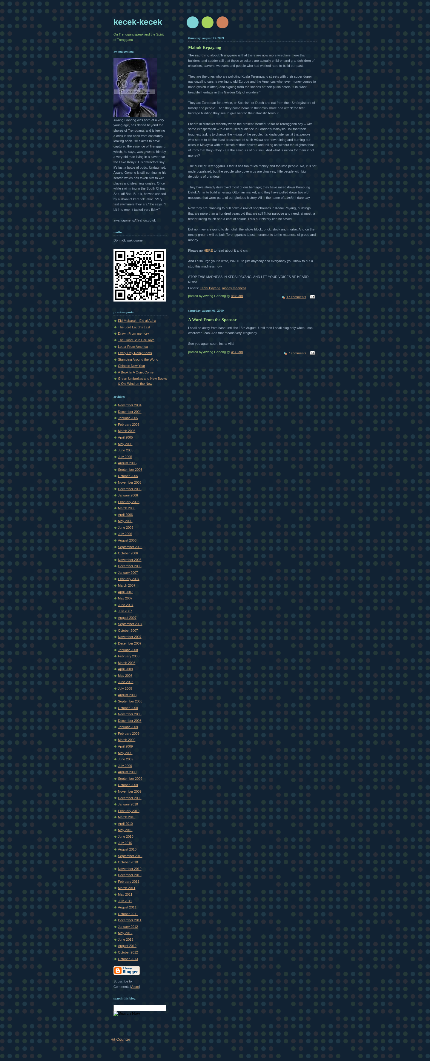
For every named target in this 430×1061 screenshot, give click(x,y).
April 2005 (125, 437)
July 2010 (125, 843)
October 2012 (128, 952)
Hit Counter (120, 1039)
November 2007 (130, 637)
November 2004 (130, 405)
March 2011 (126, 888)
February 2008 (128, 656)
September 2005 (130, 469)
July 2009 (125, 766)
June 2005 (125, 450)
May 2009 (125, 753)
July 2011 (125, 901)
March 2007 (126, 585)
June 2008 (125, 682)
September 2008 (130, 701)
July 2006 (125, 534)
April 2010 (125, 823)
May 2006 (125, 521)
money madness (234, 288)
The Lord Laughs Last (134, 327)
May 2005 (125, 444)
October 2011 (128, 914)
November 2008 (130, 714)
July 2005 (125, 457)
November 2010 (130, 869)
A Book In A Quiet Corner (136, 372)
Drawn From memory (133, 333)
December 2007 (130, 643)
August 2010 (127, 849)
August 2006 (127, 540)
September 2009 (130, 778)
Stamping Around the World (138, 359)
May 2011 (125, 894)
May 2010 (125, 830)
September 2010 (130, 856)
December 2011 (130, 920)
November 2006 (130, 560)
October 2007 (128, 630)
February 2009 (128, 733)
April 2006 (125, 514)
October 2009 (128, 785)
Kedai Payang (210, 288)
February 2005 (128, 424)
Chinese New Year (131, 365)
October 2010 (128, 862)
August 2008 (127, 695)
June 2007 (125, 605)
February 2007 (128, 579)
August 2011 (127, 907)
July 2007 (125, 611)
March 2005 (126, 431)
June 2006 (125, 527)
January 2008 (128, 650)
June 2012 (125, 939)
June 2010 (125, 836)
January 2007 (128, 572)
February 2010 (128, 811)
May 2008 (125, 675)
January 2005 (128, 418)
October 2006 (128, 553)
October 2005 (128, 476)
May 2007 (125, 598)
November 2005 (130, 482)
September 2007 (130, 624)
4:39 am (237, 352)
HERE (208, 250)
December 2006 (130, 566)
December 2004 (130, 411)
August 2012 (127, 946)
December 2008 (130, 720)
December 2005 (130, 489)
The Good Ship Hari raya (136, 340)
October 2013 (128, 959)
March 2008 (126, 663)
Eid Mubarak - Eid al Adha (137, 320)
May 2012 (125, 933)
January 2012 (128, 926)
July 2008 (125, 688)
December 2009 (130, 798)
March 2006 (126, 508)
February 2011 (128, 881)
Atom (135, 986)
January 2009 (128, 727)
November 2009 (130, 791)
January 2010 (128, 804)
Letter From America (133, 346)
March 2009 (126, 740)
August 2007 (127, 617)
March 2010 (126, 817)
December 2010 (130, 875)
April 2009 (125, 746)
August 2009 (127, 772)
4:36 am (237, 296)
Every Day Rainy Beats (135, 353)
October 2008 (128, 708)
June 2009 (125, 759)
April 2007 (125, 592)
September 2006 (130, 547)
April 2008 (125, 669)
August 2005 (127, 463)
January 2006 (128, 495)
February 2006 (128, 502)
